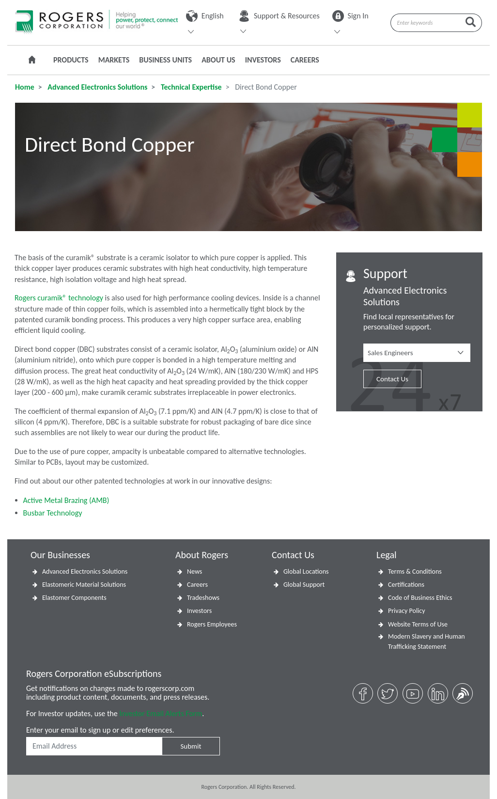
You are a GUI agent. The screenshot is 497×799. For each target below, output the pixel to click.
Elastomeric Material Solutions (84, 584)
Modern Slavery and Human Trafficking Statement (426, 641)
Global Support (304, 584)
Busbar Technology (52, 512)
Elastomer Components (74, 598)
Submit (190, 746)
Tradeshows (203, 598)
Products (71, 59)
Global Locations (306, 571)
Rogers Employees (212, 624)
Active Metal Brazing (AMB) (66, 500)
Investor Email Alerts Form (160, 713)
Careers (305, 59)
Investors (263, 59)
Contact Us (392, 379)
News (194, 571)
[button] (416, 353)
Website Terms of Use (418, 624)
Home (24, 87)
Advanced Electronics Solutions (97, 87)
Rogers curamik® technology (60, 297)
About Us (218, 59)
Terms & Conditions (415, 571)
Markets (114, 59)
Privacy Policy (406, 611)
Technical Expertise (190, 87)
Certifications (406, 584)
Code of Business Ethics (420, 598)
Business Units (165, 59)
